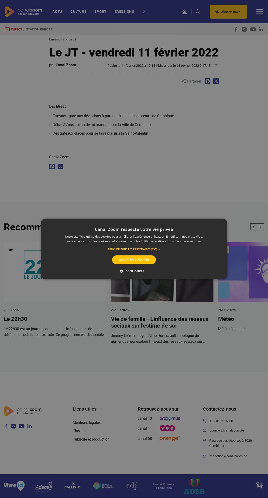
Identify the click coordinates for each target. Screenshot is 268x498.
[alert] (134, 249)
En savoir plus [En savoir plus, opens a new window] (191, 241)
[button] (134, 249)
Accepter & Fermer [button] (134, 260)
